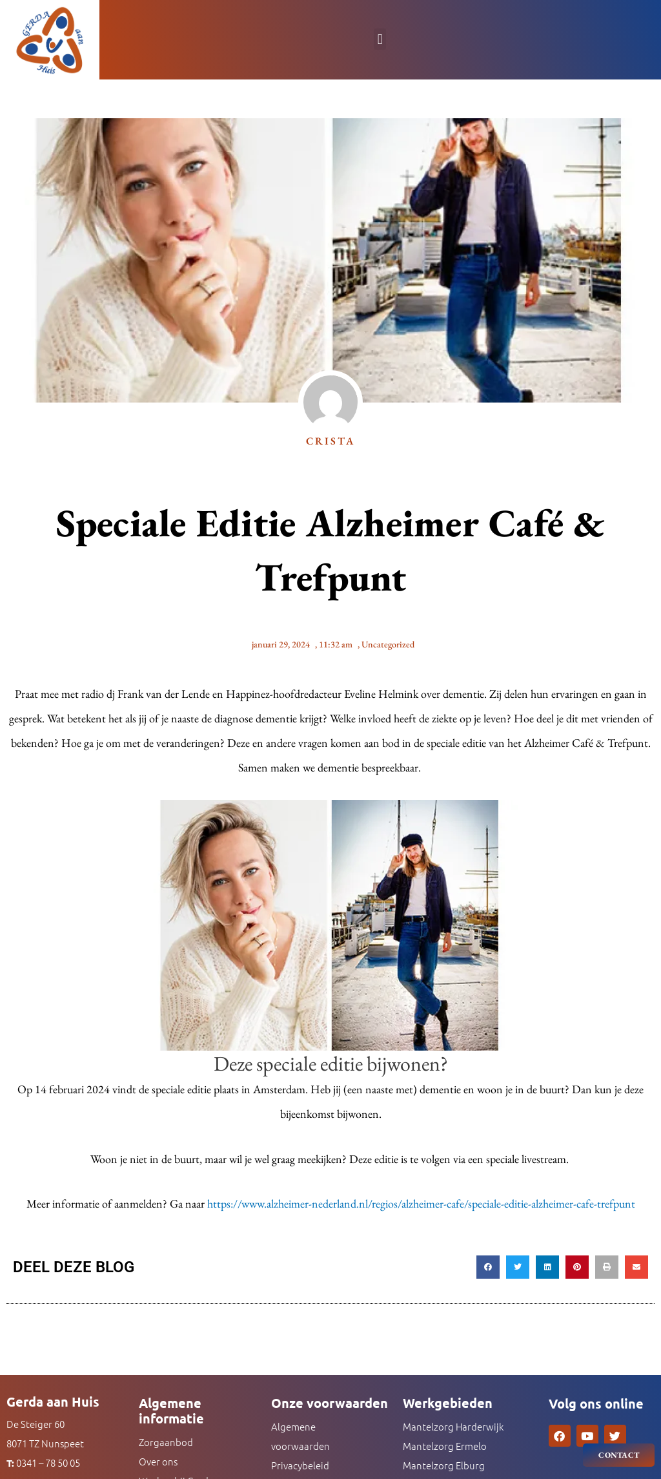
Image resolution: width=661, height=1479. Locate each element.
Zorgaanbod (166, 1442)
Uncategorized (387, 644)
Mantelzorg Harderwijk (453, 1426)
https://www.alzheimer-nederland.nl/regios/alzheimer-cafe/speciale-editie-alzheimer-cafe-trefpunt (421, 1203)
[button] (380, 39)
